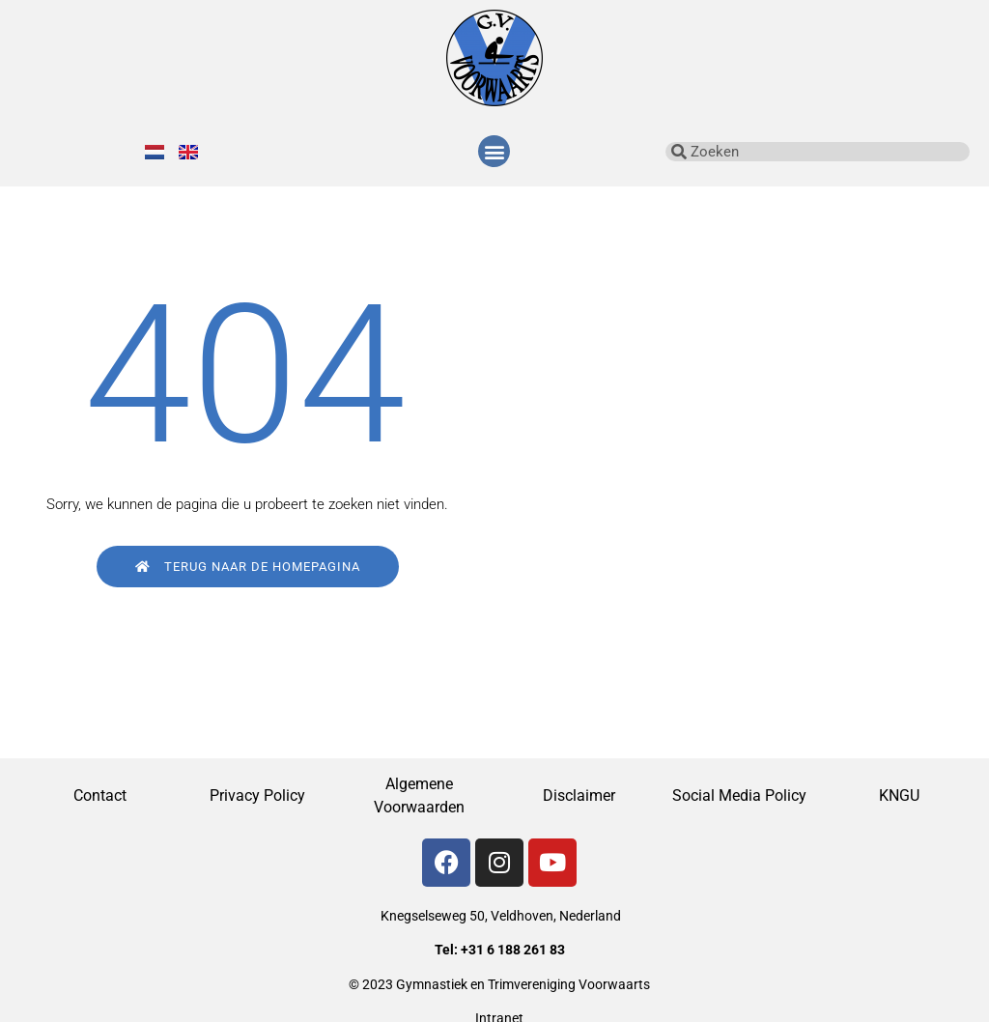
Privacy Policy (259, 795)
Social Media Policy (739, 795)
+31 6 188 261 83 (513, 949)
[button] (494, 151)
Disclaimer (579, 795)
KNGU (899, 795)
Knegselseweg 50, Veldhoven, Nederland (501, 915)
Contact (100, 795)
